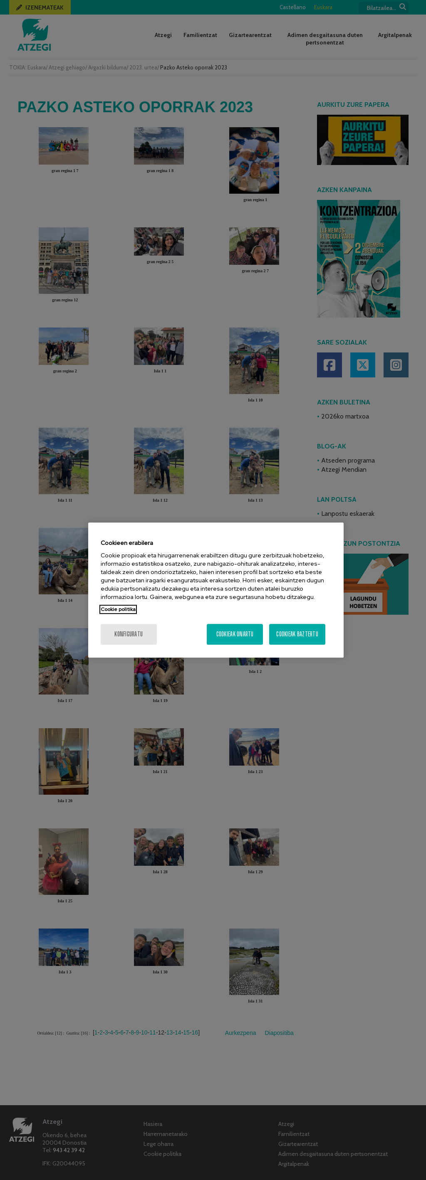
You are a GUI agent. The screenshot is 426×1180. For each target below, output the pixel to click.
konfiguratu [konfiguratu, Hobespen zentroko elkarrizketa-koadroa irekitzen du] (128, 634)
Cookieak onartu (235, 634)
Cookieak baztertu (297, 634)
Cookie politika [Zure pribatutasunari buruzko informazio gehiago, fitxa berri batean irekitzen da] (118, 609)
